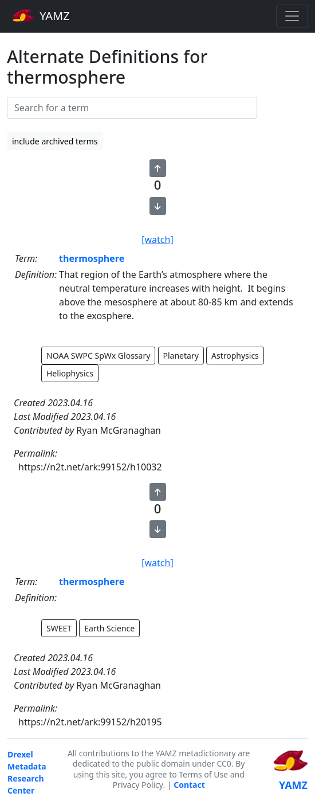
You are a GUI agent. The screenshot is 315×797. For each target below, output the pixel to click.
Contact (189, 784)
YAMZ (41, 15)
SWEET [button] (59, 628)
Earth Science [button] (109, 628)
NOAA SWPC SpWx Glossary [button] (98, 355)
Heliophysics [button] (69, 373)
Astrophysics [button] (235, 355)
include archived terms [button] (55, 141)
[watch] (157, 239)
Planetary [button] (181, 355)
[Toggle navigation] (292, 16)
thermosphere (91, 258)
